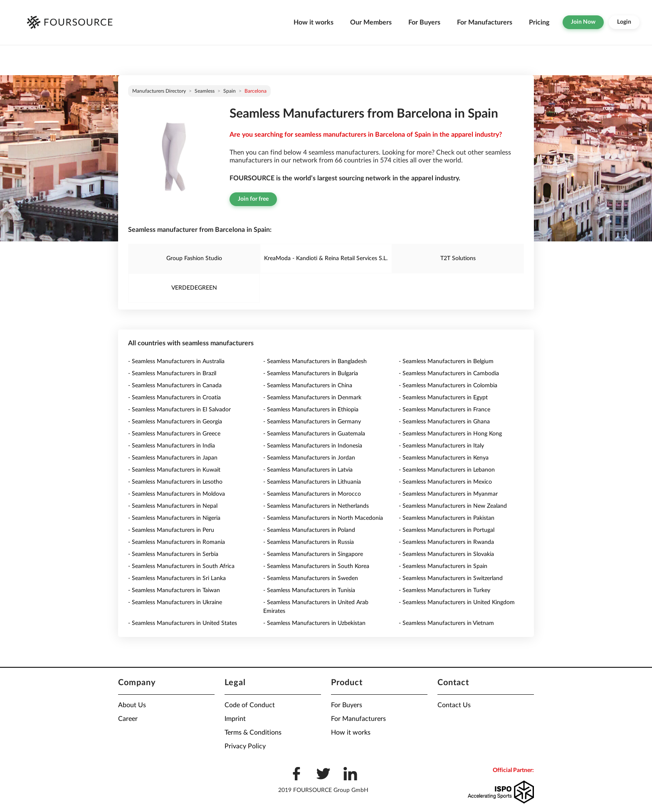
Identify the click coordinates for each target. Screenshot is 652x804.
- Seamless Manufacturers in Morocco (312, 494)
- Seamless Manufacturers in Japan (172, 458)
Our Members (371, 22)
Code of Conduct (250, 705)
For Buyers (424, 22)
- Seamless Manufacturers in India (171, 446)
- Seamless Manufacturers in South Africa (181, 566)
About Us (132, 705)
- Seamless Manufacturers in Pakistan (446, 518)
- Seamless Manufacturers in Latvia (308, 470)
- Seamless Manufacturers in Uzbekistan (314, 623)
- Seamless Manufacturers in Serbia (173, 554)
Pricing (539, 22)
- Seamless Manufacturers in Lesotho (175, 482)
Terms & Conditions (253, 732)
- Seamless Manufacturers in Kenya (444, 458)
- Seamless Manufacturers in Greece (174, 434)
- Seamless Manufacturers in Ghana (444, 422)
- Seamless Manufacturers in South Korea (316, 566)
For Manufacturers (484, 22)
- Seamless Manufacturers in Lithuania (312, 482)
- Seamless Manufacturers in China (307, 385)
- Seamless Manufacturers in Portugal (446, 530)
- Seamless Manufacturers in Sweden (310, 578)
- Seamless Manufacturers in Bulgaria (310, 373)
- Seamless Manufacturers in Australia (176, 361)
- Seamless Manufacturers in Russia (308, 542)
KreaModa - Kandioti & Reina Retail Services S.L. (326, 258)
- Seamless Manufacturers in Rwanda (446, 542)
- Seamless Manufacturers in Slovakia (446, 554)
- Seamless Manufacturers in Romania (176, 542)
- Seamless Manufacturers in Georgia (175, 422)
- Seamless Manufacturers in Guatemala (314, 434)
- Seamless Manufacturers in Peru (171, 530)
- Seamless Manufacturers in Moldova (176, 494)
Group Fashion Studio (194, 258)
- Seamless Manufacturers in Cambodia (449, 373)
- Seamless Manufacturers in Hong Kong (450, 434)
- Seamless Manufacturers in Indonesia (312, 446)
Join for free (253, 199)
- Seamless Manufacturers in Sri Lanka (177, 578)
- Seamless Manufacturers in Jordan (309, 458)
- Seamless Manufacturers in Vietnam (446, 623)
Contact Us (454, 705)
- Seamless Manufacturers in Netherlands (316, 506)
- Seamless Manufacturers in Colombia (448, 385)
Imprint (235, 718)
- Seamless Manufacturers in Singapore (313, 554)
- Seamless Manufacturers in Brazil (172, 373)
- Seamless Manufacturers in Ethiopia (310, 410)
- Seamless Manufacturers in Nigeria (174, 518)
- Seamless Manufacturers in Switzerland (451, 578)
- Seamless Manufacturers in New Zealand (453, 506)
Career (128, 718)
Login (624, 22)
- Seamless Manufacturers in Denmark (312, 398)
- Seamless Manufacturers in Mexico (445, 482)
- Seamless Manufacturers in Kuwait (174, 470)
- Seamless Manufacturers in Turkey (444, 590)
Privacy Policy (245, 746)
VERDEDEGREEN (194, 288)
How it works (313, 22)
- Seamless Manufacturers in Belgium (446, 361)
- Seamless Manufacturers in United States (182, 623)
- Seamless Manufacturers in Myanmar (448, 494)
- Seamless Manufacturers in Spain (443, 566)
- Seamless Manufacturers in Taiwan (174, 590)
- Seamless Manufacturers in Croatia (174, 398)
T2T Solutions (458, 258)
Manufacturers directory (159, 91)
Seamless (205, 91)
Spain (229, 91)
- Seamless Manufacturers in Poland (309, 530)
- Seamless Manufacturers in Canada (175, 385)
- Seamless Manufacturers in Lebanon (447, 470)
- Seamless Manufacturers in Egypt (443, 398)
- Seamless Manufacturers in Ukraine (175, 602)
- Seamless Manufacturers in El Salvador (179, 410)
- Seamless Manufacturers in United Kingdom (457, 602)
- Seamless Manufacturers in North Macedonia (323, 518)
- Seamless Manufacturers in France (444, 410)
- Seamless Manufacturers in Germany (312, 422)
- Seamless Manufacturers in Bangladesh (315, 361)
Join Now (583, 22)
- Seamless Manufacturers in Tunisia (309, 590)
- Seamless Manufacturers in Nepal (172, 506)
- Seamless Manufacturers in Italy (441, 446)
